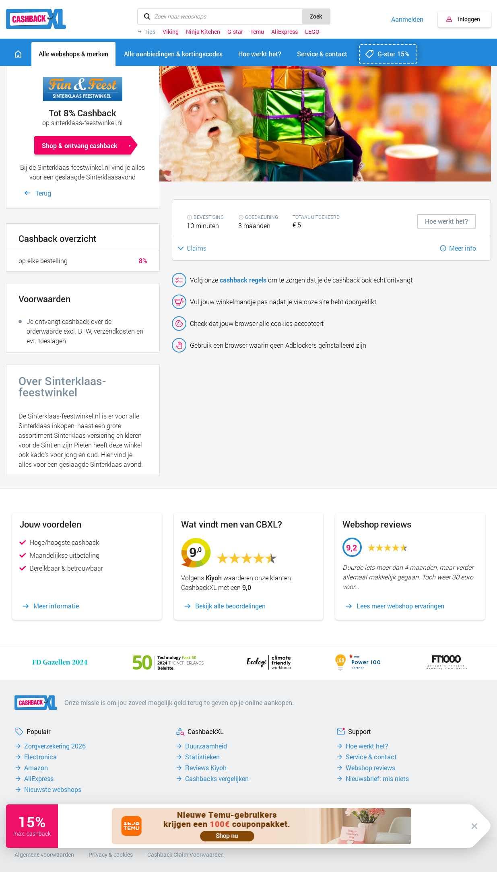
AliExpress (284, 31)
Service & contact (371, 757)
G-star (235, 31)
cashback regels (243, 280)
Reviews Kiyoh (206, 767)
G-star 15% (393, 53)
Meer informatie (56, 606)
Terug (43, 193)
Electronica (40, 757)
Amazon (36, 767)
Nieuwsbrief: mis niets (377, 778)
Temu (257, 31)
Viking (171, 31)
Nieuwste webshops (52, 789)
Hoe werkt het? (367, 746)
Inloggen (469, 19)
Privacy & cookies (111, 854)
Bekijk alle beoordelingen (230, 606)
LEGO (312, 31)
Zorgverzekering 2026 (55, 746)
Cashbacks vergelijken (217, 778)
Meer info (462, 248)
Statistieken (202, 757)
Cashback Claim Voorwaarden (185, 854)
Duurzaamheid (206, 746)
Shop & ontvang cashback (80, 145)
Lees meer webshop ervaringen (400, 606)
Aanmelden (407, 19)
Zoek (316, 16)
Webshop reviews (370, 767)
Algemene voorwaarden (44, 854)
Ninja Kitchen (203, 31)
